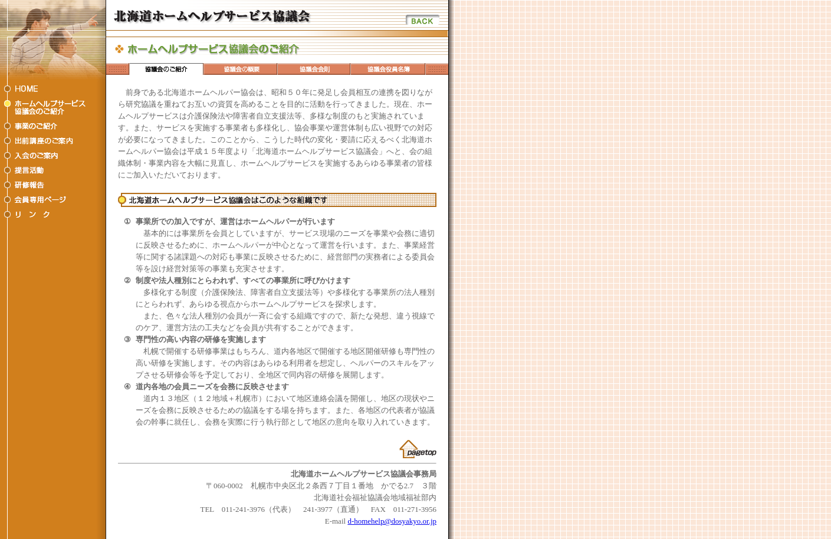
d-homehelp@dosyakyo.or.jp (391, 521)
